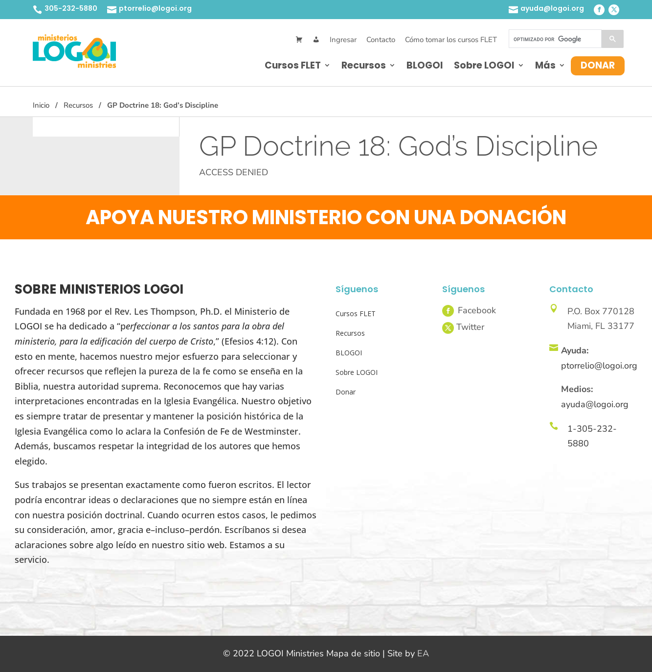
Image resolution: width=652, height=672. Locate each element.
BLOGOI (424, 65)
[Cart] (299, 40)
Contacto (380, 40)
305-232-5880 (71, 8)
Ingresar (343, 40)
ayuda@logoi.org (552, 8)
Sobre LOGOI (484, 65)
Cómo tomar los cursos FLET (451, 40)
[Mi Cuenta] (316, 40)
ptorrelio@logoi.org (155, 8)
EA (423, 653)
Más (545, 65)
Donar (598, 65)
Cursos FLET (293, 65)
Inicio (41, 105)
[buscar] (554, 39)
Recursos (363, 65)
